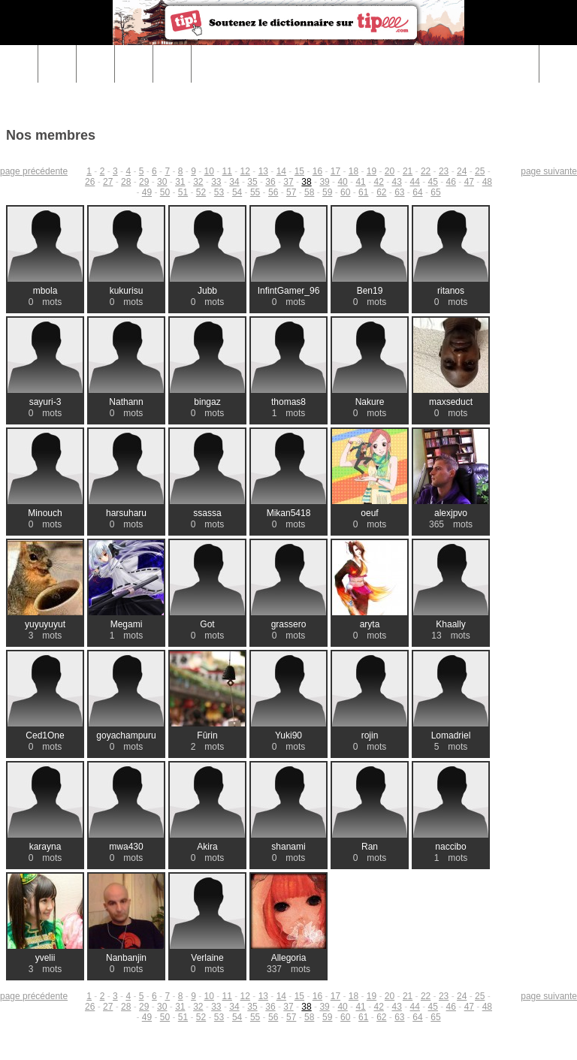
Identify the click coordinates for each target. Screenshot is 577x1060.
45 (433, 182)
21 (407, 171)
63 (399, 192)
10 (209, 171)
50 (165, 192)
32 (198, 182)
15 (299, 171)
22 (425, 171)
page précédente (34, 171)
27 (108, 182)
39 (324, 182)
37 (288, 182)
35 (252, 182)
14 (281, 171)
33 (216, 182)
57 (291, 192)
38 (306, 182)
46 (451, 182)
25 (480, 171)
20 (389, 171)
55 (255, 192)
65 (435, 192)
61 (363, 192)
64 (417, 192)
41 (360, 182)
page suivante (549, 171)
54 (237, 192)
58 (309, 192)
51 (183, 192)
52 (201, 192)
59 (327, 192)
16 (317, 171)
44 (415, 182)
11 (227, 171)
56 (273, 192)
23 (444, 171)
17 (335, 171)
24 (462, 171)
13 (263, 171)
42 (378, 182)
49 (147, 192)
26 (90, 182)
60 (345, 192)
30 (162, 182)
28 (126, 182)
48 (487, 182)
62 (381, 192)
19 (371, 171)
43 (397, 182)
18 (353, 171)
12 (245, 171)
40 (342, 182)
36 (270, 182)
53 (219, 192)
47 (469, 182)
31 (180, 182)
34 (234, 182)
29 (144, 182)
